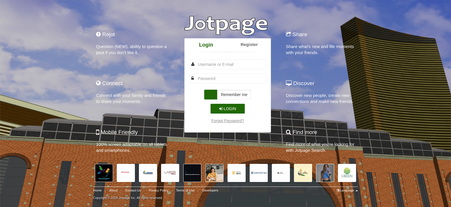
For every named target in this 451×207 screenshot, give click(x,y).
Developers (210, 190)
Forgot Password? (227, 120)
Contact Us (133, 190)
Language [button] (347, 190)
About (113, 190)
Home (97, 190)
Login (206, 45)
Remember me (234, 94)
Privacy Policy (158, 190)
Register (249, 44)
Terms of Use (185, 190)
